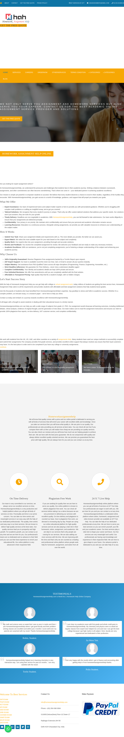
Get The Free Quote (30, 3)
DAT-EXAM (4, 714)
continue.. (3, 344)
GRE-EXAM (4, 704)
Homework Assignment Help (58, 733)
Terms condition (77, 69)
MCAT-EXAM (4, 711)
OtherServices (58, 69)
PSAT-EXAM (4, 693)
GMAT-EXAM (5, 709)
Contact (16, 3)
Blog (4, 76)
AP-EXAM (3, 699)
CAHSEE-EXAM (6, 706)
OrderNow (42, 69)
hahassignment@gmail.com (98, 3)
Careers (28, 69)
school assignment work (64, 281)
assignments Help (64, 336)
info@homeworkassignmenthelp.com (56, 694)
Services (16, 69)
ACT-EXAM (4, 696)
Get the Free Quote (11, 116)
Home (4, 69)
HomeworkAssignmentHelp (62, 214)
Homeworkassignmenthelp (62, 412)
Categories (94, 69)
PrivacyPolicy (45, 3)
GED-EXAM (4, 701)
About (7, 3)
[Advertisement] (62, 49)
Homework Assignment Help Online (26, 150)
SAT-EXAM (4, 691)
